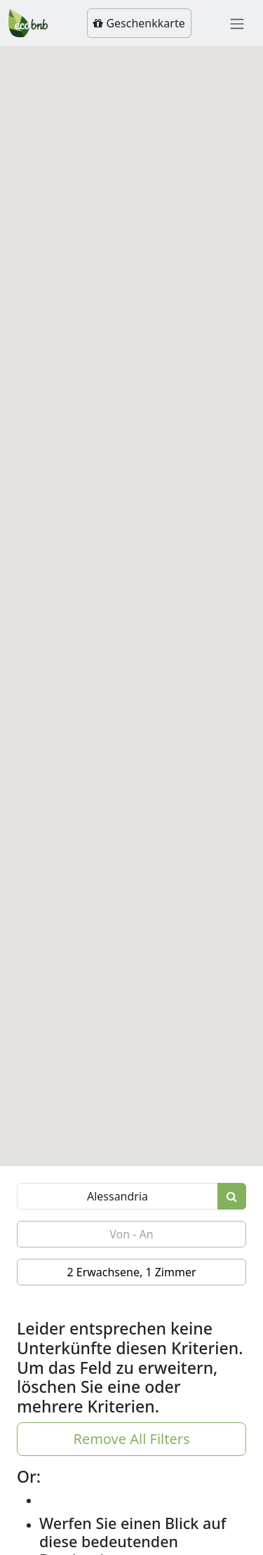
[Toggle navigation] (237, 23)
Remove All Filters (131, 1438)
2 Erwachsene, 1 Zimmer (131, 1272)
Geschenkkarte (138, 23)
